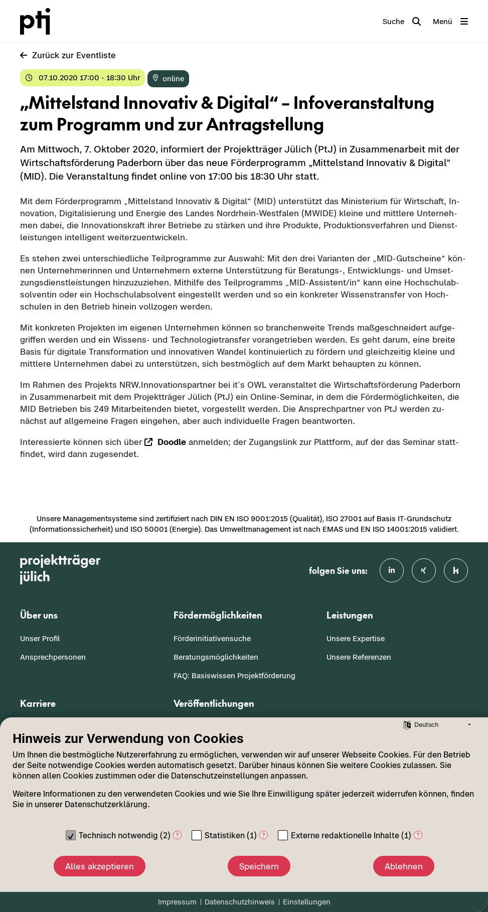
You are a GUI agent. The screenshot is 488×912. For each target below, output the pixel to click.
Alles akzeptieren (99, 866)
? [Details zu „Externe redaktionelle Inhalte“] (418, 835)
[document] (244, 777)
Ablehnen (404, 866)
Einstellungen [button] (307, 901)
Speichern (259, 866)
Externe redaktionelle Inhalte (345, 835)
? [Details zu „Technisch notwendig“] (177, 835)
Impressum (177, 901)
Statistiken (225, 835)
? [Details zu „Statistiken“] (263, 835)
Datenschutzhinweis (240, 901)
